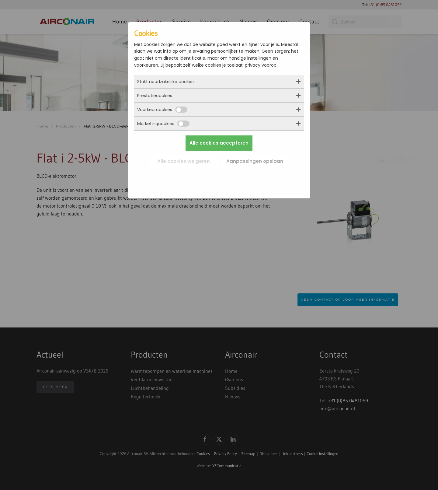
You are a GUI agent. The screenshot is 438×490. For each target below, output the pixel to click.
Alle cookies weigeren (183, 161)
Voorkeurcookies (162, 110)
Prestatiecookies (154, 96)
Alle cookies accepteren (219, 143)
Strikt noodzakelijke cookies (166, 82)
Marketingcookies (163, 124)
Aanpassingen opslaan (254, 161)
